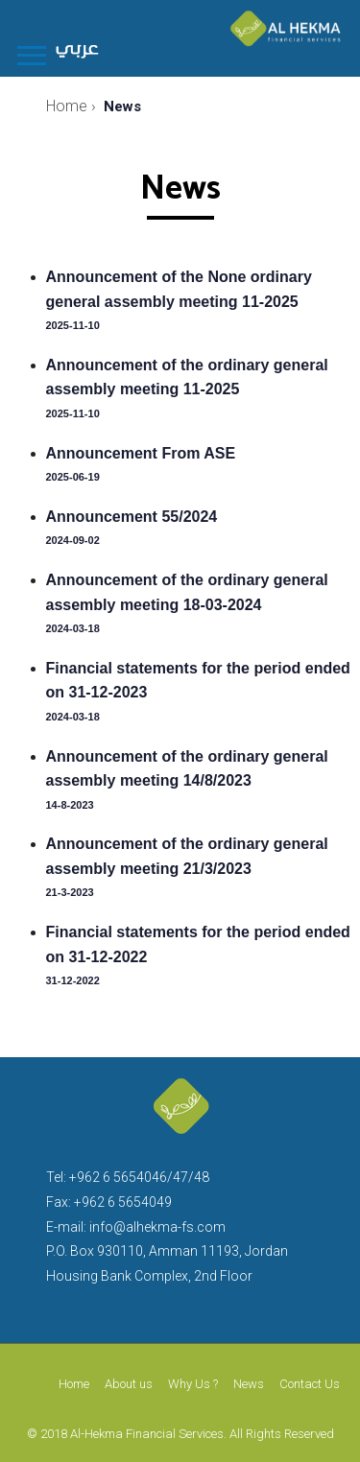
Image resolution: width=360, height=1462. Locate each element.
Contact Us (309, 1384)
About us (129, 1384)
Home (74, 1384)
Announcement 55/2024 (132, 516)
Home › (71, 106)
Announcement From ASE (141, 453)
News (248, 1384)
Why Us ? (193, 1384)
